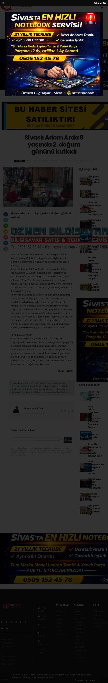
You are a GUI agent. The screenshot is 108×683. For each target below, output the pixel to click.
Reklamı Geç (100, 3)
